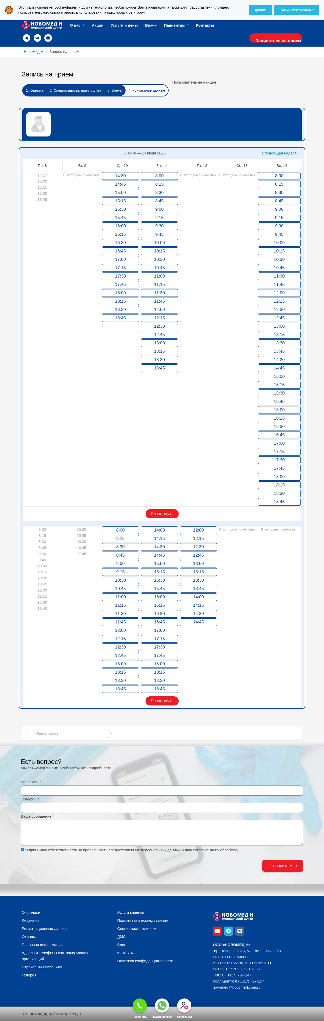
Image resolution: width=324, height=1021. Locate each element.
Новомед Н (33, 51)
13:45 (159, 368)
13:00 (159, 343)
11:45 (159, 301)
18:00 (120, 292)
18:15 (120, 301)
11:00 (159, 276)
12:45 (159, 334)
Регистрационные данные (45, 928)
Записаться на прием (276, 40)
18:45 (120, 318)
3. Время (115, 90)
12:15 (159, 318)
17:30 (120, 276)
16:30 (120, 242)
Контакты (205, 25)
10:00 (159, 242)
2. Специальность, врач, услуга (75, 90)
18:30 (120, 309)
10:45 (159, 267)
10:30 (159, 259)
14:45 (120, 184)
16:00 (120, 226)
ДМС (121, 936)
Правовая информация (42, 945)
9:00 (159, 209)
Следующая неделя (279, 153)
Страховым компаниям (42, 967)
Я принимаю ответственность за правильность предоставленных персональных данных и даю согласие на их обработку (131, 850)
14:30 (120, 175)
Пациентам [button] (175, 25)
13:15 (159, 351)
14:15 (159, 538)
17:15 (120, 267)
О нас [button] (76, 25)
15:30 (120, 209)
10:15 (159, 251)
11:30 (159, 292)
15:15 (120, 201)
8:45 (159, 201)
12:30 (159, 326)
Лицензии (30, 920)
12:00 (159, 309)
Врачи (151, 25)
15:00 (120, 192)
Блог (121, 945)
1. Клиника (34, 90)
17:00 (120, 259)
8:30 (159, 192)
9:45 (159, 234)
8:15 (159, 184)
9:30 (159, 226)
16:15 (120, 234)
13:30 (159, 359)
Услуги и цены (124, 25)
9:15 (159, 217)
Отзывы (29, 936)
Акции (98, 25)
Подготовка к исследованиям (142, 920)
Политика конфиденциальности (145, 961)
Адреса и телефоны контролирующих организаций (55, 956)
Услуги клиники (130, 912)
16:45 (120, 251)
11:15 (159, 284)
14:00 (159, 530)
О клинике (31, 912)
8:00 (159, 175)
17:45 (120, 284)
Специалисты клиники (136, 928)
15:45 (120, 217)
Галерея (29, 975)
